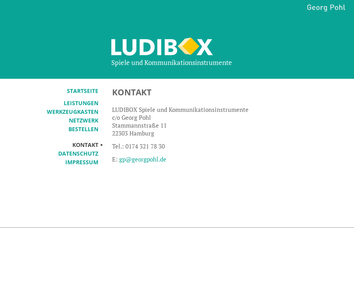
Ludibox (176, 46)
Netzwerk (83, 120)
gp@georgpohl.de (142, 159)
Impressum (81, 162)
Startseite (82, 91)
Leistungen (81, 103)
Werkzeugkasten (72, 111)
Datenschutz (78, 153)
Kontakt (85, 144)
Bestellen (83, 129)
